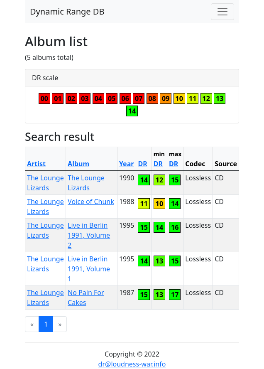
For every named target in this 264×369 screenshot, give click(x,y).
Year (126, 163)
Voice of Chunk (91, 201)
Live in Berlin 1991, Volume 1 (89, 268)
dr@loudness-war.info (132, 364)
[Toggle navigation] (222, 11)
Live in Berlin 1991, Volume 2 (89, 235)
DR (142, 163)
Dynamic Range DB (67, 11)
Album (78, 163)
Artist (36, 163)
